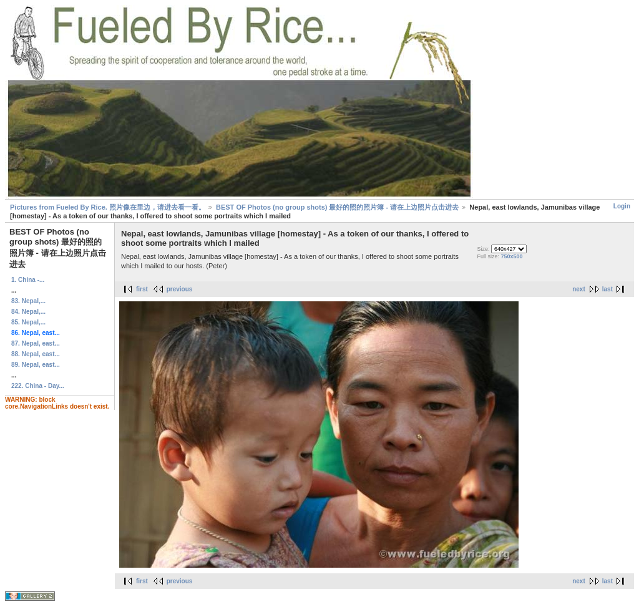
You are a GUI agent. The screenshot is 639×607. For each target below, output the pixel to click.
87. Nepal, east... (35, 343)
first (142, 289)
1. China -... (27, 279)
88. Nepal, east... (35, 354)
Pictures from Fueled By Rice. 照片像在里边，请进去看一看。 (107, 207)
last (607, 289)
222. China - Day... (37, 385)
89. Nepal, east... (35, 364)
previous (180, 289)
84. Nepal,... (28, 311)
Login (621, 206)
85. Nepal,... (28, 322)
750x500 (511, 256)
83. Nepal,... (28, 301)
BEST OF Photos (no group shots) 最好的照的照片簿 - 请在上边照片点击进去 (337, 207)
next (578, 289)
